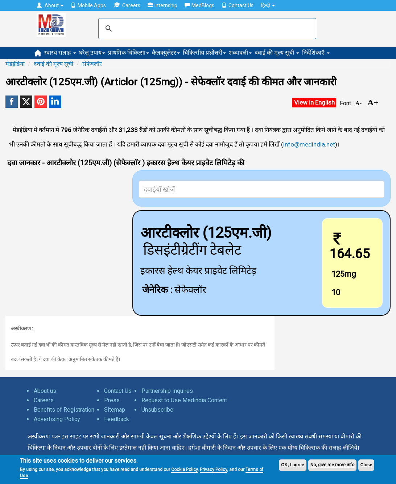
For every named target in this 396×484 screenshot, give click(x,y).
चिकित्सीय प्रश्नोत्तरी (204, 52)
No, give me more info (332, 464)
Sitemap (114, 409)
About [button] (50, 5)
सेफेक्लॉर (92, 63)
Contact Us (237, 5)
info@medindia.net (309, 144)
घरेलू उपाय (92, 52)
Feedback (116, 419)
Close (366, 464)
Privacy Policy (213, 469)
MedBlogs (199, 5)
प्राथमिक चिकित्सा (128, 52)
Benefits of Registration (64, 409)
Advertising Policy (57, 419)
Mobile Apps (88, 5)
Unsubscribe (157, 409)
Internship (162, 5)
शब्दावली (240, 52)
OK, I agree (292, 464)
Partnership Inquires (167, 390)
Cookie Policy (184, 469)
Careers (126, 5)
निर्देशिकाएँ (316, 52)
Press (112, 400)
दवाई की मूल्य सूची (277, 52)
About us (45, 390)
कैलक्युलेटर (166, 52)
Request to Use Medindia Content (184, 400)
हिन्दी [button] (268, 5)
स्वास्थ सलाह (60, 52)
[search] (206, 28)
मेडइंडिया (15, 63)
